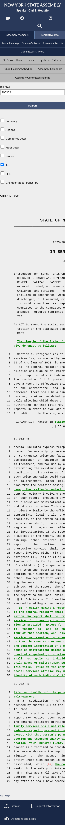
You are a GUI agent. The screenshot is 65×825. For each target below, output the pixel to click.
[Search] (40, 27)
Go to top (5, 795)
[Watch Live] (8, 19)
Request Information (44, 806)
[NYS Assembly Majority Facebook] (22, 19)
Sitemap (12, 806)
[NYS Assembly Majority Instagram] (50, 19)
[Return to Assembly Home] (32, 7)
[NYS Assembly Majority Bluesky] (25, 27)
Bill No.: (5, 86)
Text (8, 165)
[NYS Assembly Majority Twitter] (36, 19)
